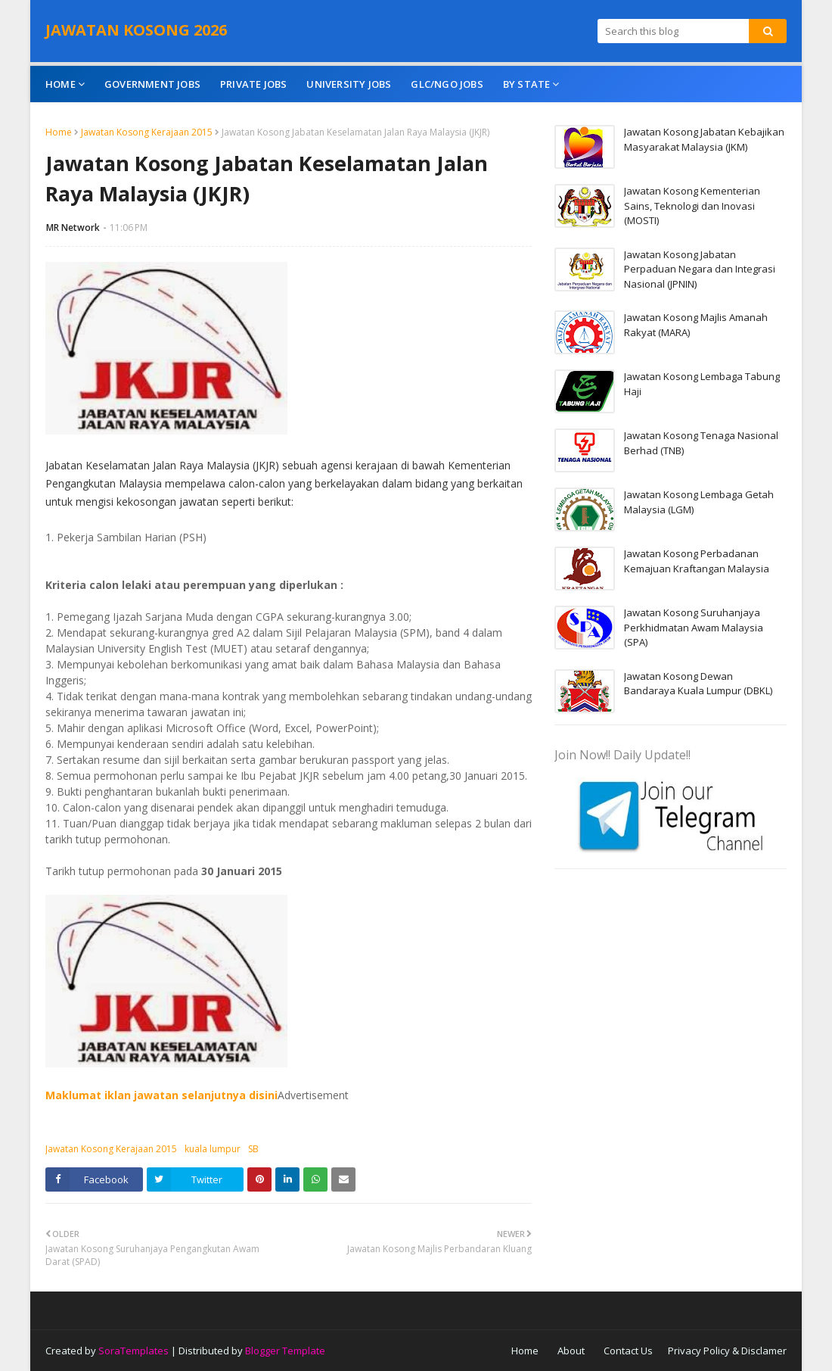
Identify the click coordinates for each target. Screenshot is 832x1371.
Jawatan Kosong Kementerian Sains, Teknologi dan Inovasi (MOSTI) (692, 205)
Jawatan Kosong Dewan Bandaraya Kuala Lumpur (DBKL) (698, 683)
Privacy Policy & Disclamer (727, 1350)
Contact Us (628, 1350)
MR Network (73, 227)
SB (253, 1148)
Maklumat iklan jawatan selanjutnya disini (161, 1095)
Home (58, 132)
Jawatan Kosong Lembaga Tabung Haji (702, 383)
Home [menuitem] (60, 84)
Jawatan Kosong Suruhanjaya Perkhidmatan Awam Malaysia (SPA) (693, 627)
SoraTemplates (133, 1350)
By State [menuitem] (527, 84)
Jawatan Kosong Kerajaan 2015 (147, 132)
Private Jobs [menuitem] (253, 84)
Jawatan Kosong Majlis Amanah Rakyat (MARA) (696, 324)
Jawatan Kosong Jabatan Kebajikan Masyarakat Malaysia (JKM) (704, 139)
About (571, 1350)
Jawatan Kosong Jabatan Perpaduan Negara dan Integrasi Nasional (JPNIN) (699, 269)
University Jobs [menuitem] (348, 84)
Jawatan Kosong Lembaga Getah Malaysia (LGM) (699, 502)
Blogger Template (285, 1350)
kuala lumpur (213, 1148)
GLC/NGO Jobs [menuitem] (447, 84)
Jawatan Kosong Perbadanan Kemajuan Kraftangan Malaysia (696, 561)
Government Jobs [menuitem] (152, 84)
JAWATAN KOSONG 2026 (136, 30)
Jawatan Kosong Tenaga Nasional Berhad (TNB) (701, 442)
